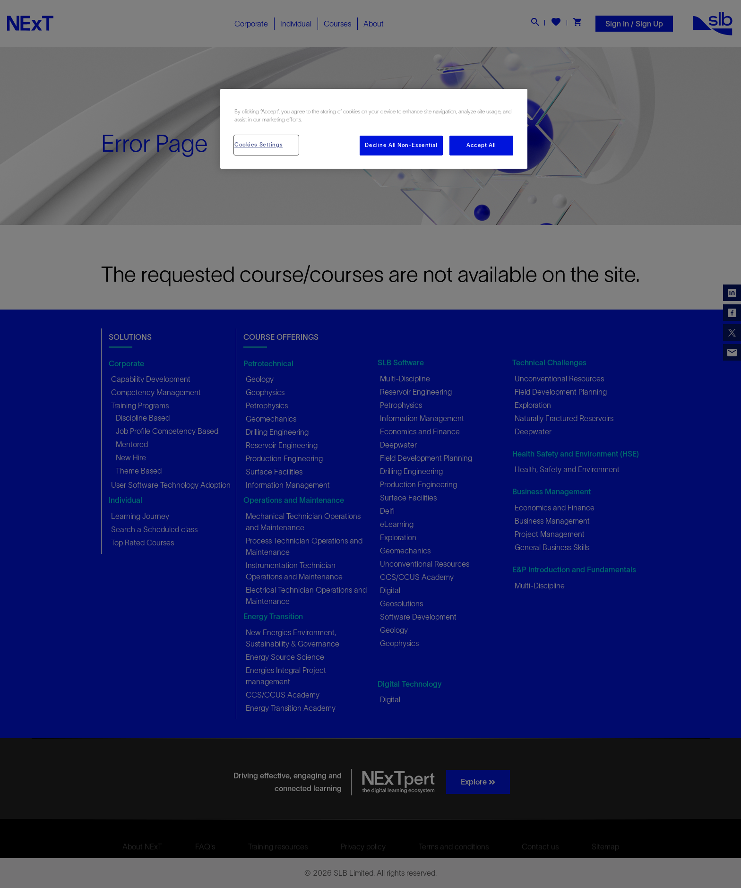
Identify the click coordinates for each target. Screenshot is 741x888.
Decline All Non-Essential (401, 145)
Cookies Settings (258, 144)
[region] (373, 129)
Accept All (481, 145)
